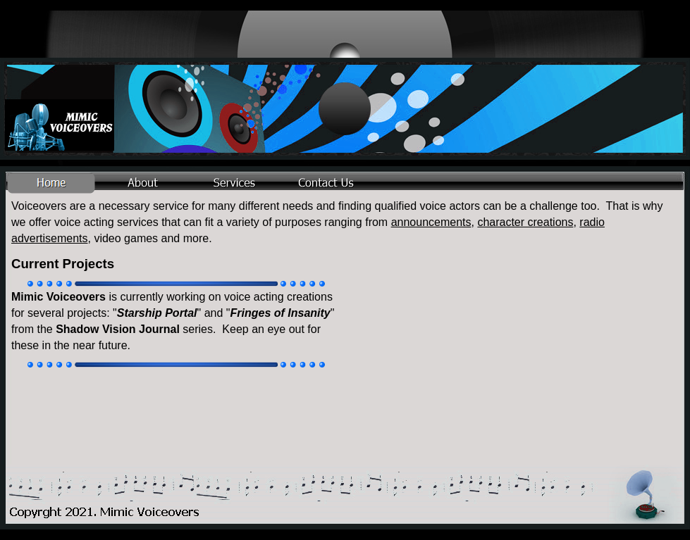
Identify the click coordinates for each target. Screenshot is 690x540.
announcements (431, 222)
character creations (525, 222)
